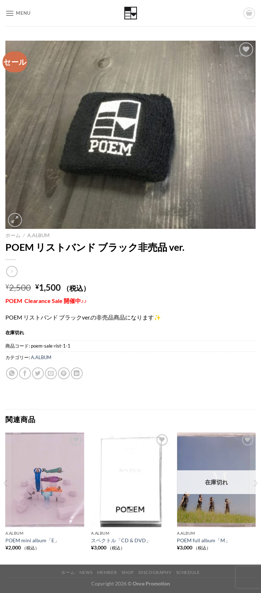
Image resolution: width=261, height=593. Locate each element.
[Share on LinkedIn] (77, 373)
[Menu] (18, 13)
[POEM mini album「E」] (44, 480)
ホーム (12, 235)
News (85, 572)
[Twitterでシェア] (38, 373)
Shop (128, 572)
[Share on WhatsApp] (12, 373)
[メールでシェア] (51, 373)
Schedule (188, 572)
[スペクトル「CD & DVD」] (130, 480)
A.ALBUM (38, 235)
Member (107, 572)
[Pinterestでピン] (64, 373)
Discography (155, 572)
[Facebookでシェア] (25, 373)
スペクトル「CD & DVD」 (121, 540)
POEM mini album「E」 (32, 540)
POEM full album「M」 (203, 540)
